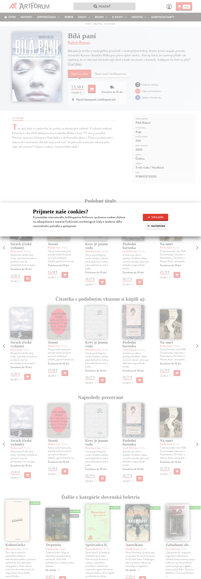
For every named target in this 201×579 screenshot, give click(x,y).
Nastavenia (156, 226)
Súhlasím (155, 217)
